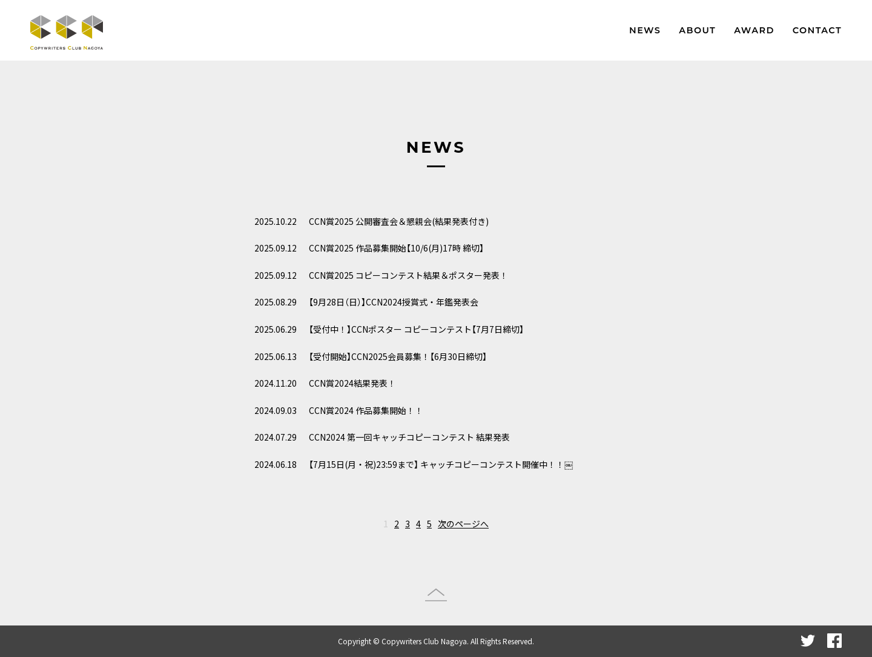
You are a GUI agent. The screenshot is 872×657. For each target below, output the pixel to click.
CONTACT (817, 30)
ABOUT (697, 30)
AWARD (754, 30)
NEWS (645, 30)
